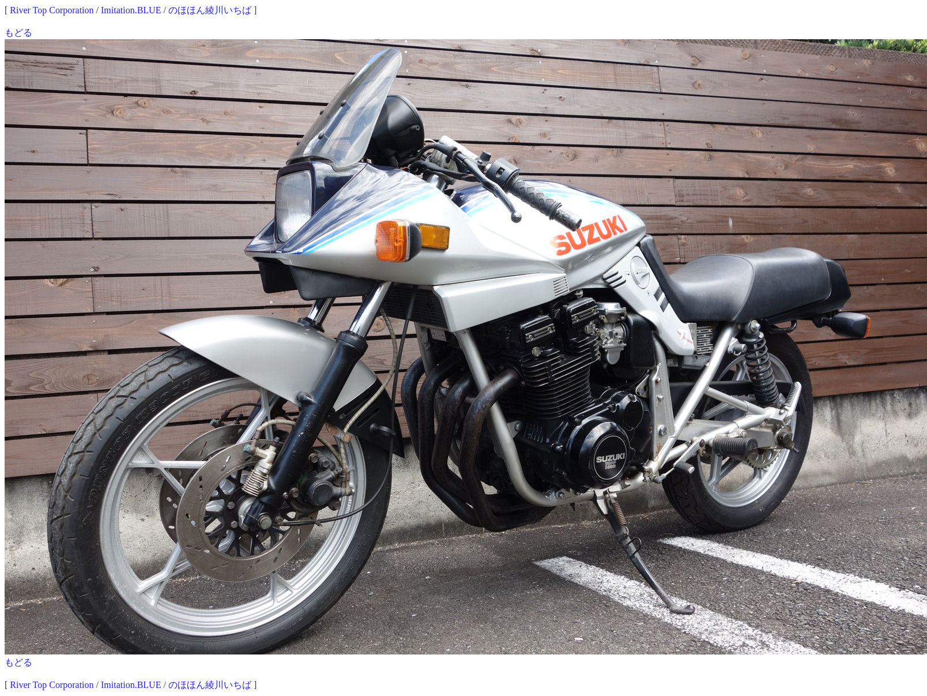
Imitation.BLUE (131, 10)
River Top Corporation (51, 10)
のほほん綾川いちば (209, 10)
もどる (18, 32)
